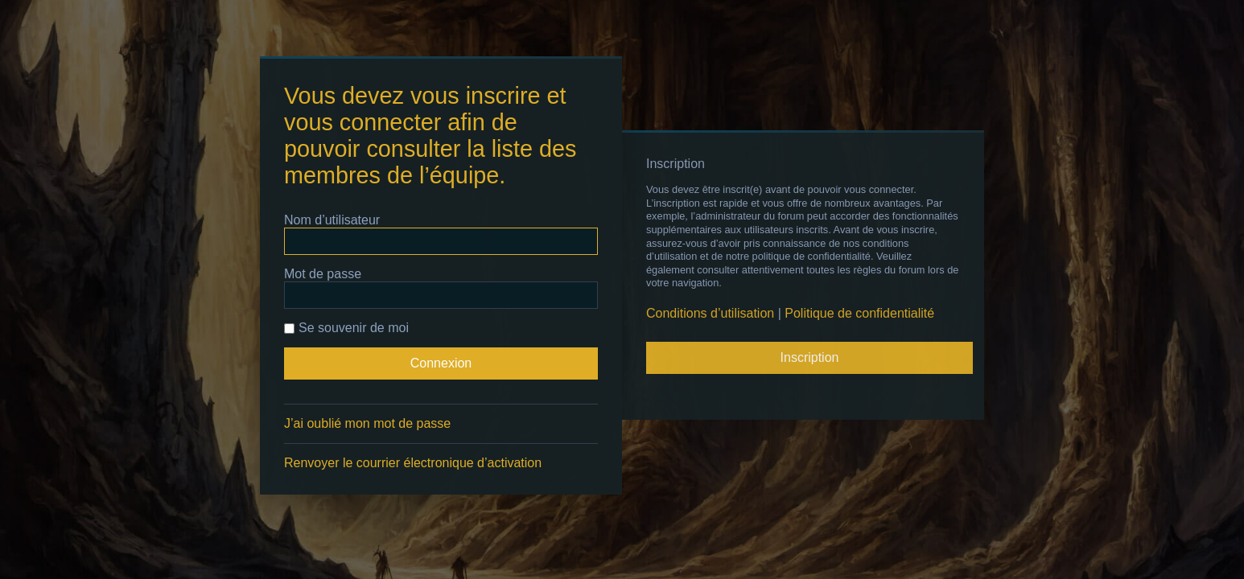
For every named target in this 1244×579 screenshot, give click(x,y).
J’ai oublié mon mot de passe (367, 423)
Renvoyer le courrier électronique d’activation (413, 463)
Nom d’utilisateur (332, 220)
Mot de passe (322, 274)
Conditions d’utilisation (710, 313)
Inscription (810, 357)
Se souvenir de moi (346, 328)
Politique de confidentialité (859, 313)
